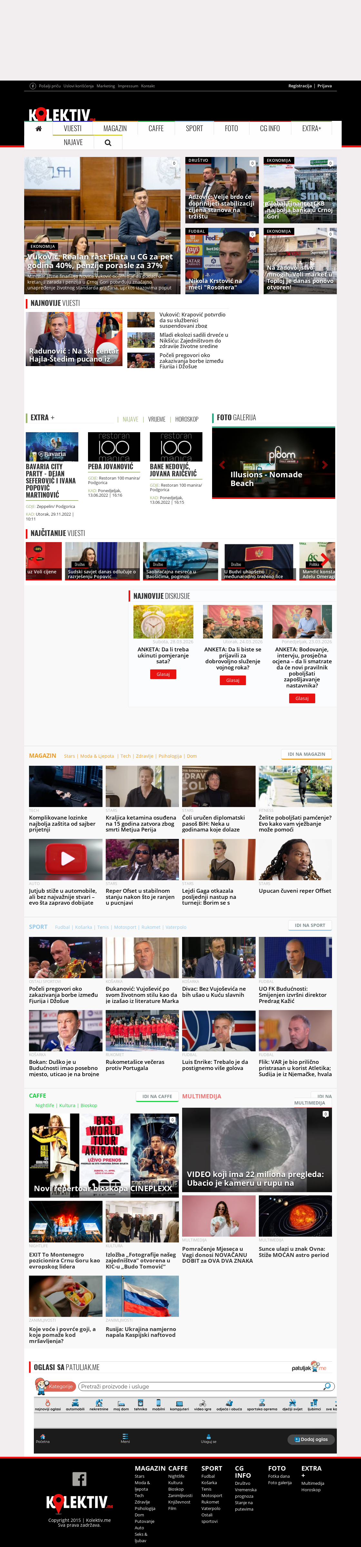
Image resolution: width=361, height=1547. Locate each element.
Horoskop (311, 1490)
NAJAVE (73, 142)
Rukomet (151, 927)
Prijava (324, 86)
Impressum (128, 86)
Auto (139, 1528)
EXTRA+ (311, 128)
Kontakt (148, 86)
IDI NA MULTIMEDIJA (313, 1099)
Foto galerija (280, 1482)
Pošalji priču (50, 86)
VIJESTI (73, 128)
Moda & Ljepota (97, 756)
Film (172, 1508)
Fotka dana (279, 1476)
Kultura (67, 1105)
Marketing (106, 86)
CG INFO (270, 128)
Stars (69, 756)
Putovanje (144, 1521)
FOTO (231, 128)
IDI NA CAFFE (157, 1096)
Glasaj (163, 674)
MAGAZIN (115, 128)
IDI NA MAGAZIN (306, 754)
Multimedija (312, 1483)
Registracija (300, 86)
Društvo (242, 1483)
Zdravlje (144, 756)
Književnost (179, 1502)
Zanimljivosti (180, 1495)
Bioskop (89, 1105)
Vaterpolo (176, 927)
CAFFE (156, 128)
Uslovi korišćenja (78, 86)
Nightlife (44, 1105)
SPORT (194, 128)
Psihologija (170, 756)
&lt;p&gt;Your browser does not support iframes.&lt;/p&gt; (185, 1415)
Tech (126, 756)
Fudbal (62, 927)
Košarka (83, 927)
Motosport (125, 927)
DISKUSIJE (161, 596)
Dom (192, 756)
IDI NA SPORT (310, 925)
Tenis (103, 927)
